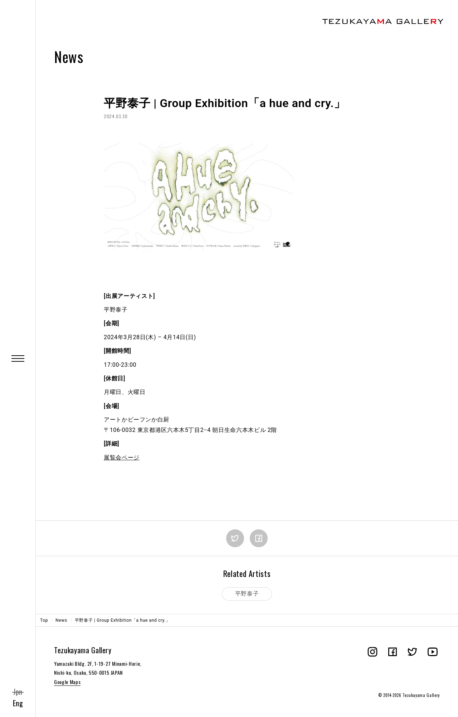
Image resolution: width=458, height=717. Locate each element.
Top (44, 620)
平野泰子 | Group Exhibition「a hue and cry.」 (122, 620)
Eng (18, 703)
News (61, 620)
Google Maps (67, 681)
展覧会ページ (122, 457)
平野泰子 (247, 593)
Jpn (18, 691)
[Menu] (18, 358)
